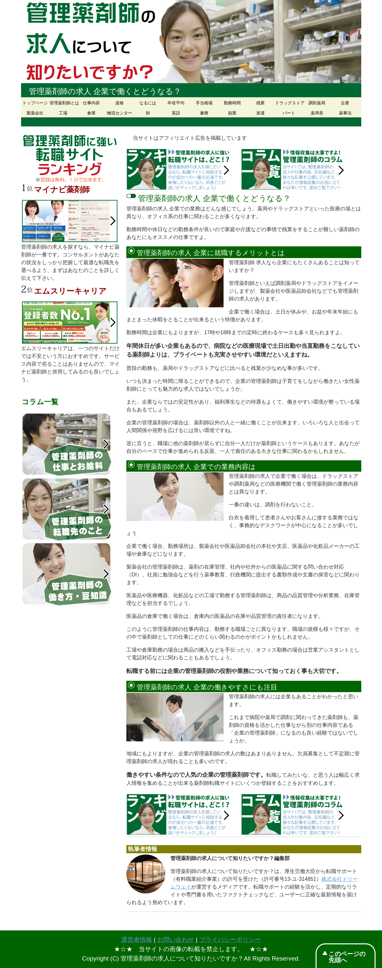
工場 (63, 113)
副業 (232, 113)
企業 (345, 102)
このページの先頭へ (347, 956)
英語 (176, 113)
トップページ (35, 102)
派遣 (260, 113)
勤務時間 (232, 102)
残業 (260, 102)
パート (289, 113)
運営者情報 (136, 939)
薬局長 (317, 113)
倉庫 (91, 113)
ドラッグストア (289, 102)
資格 (119, 102)
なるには (147, 102)
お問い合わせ (175, 939)
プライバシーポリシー (230, 939)
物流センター (119, 113)
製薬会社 (35, 113)
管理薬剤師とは (63, 102)
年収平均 (176, 102)
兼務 (204, 113)
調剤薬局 (316, 102)
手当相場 (204, 102)
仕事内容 (91, 102)
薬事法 (345, 113)
